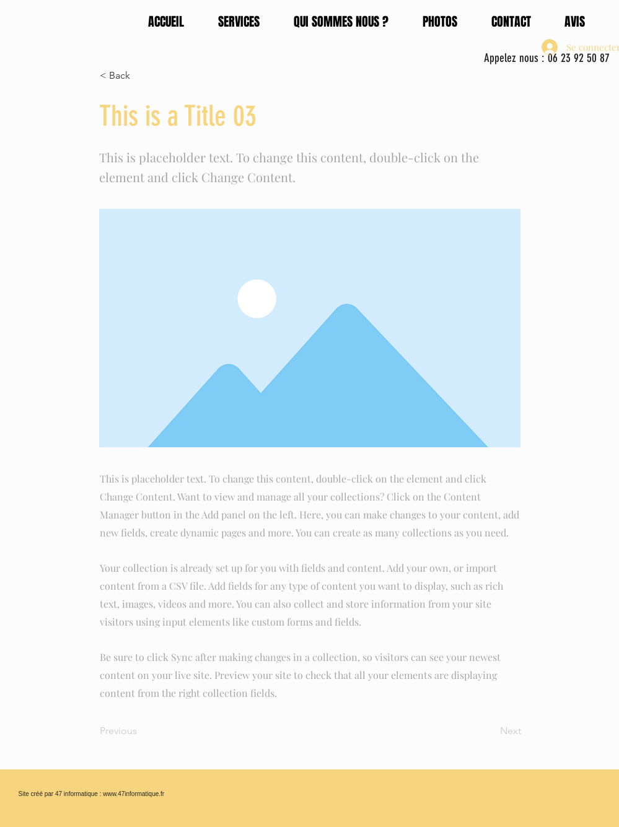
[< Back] (141, 75)
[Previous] (141, 731)
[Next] (490, 731)
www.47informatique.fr (133, 793)
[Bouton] (372, 802)
